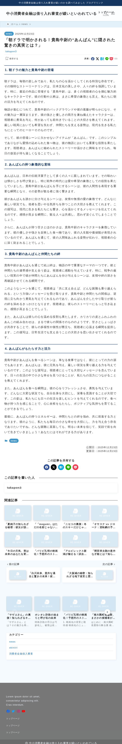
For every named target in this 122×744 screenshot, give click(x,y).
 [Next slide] (107, 612)
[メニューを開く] (113, 13)
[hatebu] (102, 58)
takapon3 (11, 51)
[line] (107, 58)
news (9, 34)
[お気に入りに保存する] (11, 58)
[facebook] (92, 58)
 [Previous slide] (14, 612)
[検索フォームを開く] (106, 13)
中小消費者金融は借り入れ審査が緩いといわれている (51, 14)
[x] (97, 58)
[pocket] (111, 58)
